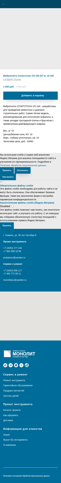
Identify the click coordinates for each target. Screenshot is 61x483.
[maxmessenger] (5, 365)
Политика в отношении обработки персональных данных (26, 476)
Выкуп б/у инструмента (15, 439)
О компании (9, 445)
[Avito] (27, 365)
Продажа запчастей (13, 390)
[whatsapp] (16, 365)
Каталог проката (11, 410)
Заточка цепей (11, 396)
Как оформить (10, 415)
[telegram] (11, 365)
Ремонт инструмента (14, 380)
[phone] (21, 365)
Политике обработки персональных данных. (23, 165)
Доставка (8, 420)
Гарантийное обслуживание (18, 385)
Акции (6, 434)
